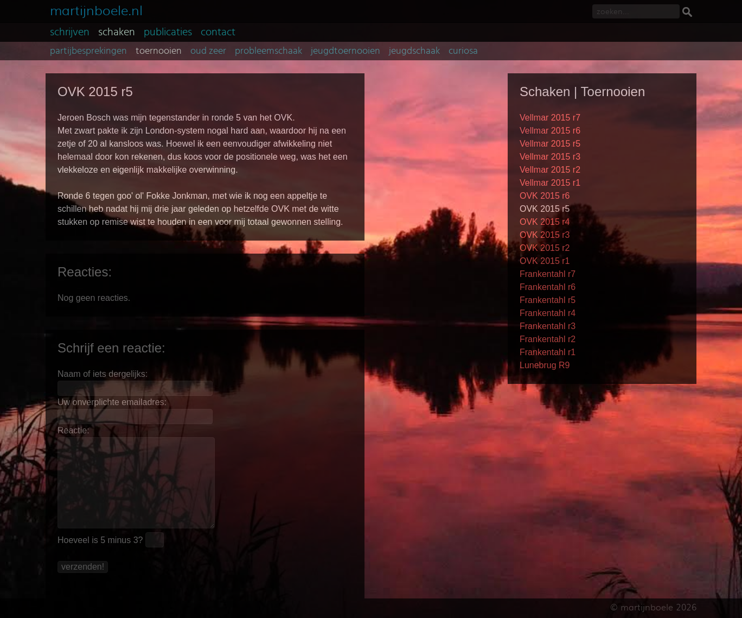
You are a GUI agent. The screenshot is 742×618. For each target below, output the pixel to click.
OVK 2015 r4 (545, 221)
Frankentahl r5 (547, 300)
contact (218, 32)
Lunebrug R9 (545, 365)
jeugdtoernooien (345, 51)
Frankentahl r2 (547, 339)
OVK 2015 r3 (545, 234)
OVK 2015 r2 (545, 248)
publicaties (168, 32)
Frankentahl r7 (547, 274)
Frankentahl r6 (547, 287)
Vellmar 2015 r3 (550, 156)
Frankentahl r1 (547, 352)
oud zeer (208, 51)
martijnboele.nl (96, 9)
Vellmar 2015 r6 (550, 130)
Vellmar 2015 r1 (550, 182)
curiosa (463, 51)
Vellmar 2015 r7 (550, 117)
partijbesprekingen (88, 51)
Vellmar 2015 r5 (550, 143)
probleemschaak (268, 51)
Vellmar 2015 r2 (550, 169)
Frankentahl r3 (547, 326)
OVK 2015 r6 (545, 195)
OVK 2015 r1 (545, 261)
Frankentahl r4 (547, 313)
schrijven (69, 32)
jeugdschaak (414, 51)
